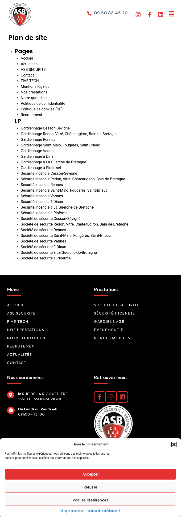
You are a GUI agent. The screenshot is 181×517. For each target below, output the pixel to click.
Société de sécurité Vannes (43, 241)
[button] (174, 444)
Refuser (90, 487)
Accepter (90, 474)
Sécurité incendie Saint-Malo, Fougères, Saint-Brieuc (64, 190)
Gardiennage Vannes (38, 151)
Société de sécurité (117, 305)
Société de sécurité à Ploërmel (46, 258)
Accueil (27, 58)
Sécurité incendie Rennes (42, 184)
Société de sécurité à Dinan (43, 247)
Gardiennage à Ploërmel (41, 168)
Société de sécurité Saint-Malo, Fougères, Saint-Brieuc (66, 235)
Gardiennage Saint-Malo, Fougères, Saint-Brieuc (60, 145)
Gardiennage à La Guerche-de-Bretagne (53, 162)
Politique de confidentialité (103, 511)
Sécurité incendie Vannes (42, 196)
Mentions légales (35, 86)
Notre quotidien (34, 98)
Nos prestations (34, 92)
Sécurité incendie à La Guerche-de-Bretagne (57, 207)
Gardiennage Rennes (38, 139)
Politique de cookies (71, 511)
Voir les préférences (90, 500)
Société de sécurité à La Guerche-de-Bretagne (59, 252)
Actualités (29, 64)
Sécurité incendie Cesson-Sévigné (49, 173)
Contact (27, 75)
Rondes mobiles (112, 338)
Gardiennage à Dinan (38, 156)
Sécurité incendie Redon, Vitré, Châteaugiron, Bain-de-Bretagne (73, 179)
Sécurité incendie (114, 313)
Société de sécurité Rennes (43, 230)
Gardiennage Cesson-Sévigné (45, 128)
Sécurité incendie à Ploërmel (44, 213)
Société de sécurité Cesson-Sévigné (50, 218)
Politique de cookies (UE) (42, 109)
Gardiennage (109, 321)
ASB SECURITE (33, 69)
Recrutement (31, 115)
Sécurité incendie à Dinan (42, 201)
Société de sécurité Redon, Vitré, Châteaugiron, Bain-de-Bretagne (74, 224)
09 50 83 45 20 (110, 13)
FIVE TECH (30, 81)
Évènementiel (110, 329)
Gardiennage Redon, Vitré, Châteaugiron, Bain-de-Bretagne (69, 134)
